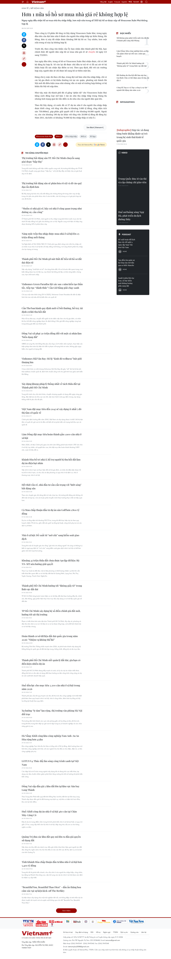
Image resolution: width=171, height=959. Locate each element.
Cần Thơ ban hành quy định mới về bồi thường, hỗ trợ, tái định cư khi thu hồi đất (52, 310)
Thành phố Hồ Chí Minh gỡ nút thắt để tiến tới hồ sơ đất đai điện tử (52, 260)
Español (124, 2)
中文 (130, 2)
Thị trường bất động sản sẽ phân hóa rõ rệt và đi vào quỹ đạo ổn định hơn (52, 185)
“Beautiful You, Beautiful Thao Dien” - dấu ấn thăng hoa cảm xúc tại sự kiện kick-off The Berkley (51, 888)
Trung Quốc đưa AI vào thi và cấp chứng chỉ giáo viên (132, 180)
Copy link (24, 58)
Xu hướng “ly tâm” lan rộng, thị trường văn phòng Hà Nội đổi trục (52, 712)
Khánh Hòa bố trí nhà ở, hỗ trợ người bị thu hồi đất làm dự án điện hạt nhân (51, 461)
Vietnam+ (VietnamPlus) (39, 1)
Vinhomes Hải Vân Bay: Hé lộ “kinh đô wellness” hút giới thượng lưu (52, 360)
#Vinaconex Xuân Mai (44, 136)
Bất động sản (37, 8)
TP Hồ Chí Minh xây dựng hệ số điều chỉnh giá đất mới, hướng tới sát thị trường (51, 612)
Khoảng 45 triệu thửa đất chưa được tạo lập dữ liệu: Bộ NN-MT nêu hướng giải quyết (50, 562)
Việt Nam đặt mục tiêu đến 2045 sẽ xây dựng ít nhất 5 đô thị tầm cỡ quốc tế (51, 410)
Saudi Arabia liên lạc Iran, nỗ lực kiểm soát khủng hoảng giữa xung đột (126, 282)
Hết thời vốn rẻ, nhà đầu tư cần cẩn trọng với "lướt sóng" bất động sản (51, 486)
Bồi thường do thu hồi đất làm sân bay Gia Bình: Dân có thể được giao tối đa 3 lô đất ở (133, 78)
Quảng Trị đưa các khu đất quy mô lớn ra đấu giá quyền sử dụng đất (51, 838)
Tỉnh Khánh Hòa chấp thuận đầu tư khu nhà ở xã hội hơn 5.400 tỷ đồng (52, 863)
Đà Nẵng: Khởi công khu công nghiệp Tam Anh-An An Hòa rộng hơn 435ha (50, 737)
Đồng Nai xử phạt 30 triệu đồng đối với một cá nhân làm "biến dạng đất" (52, 335)
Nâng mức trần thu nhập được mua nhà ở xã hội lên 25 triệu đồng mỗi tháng (50, 235)
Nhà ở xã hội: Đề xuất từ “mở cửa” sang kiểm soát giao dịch (50, 537)
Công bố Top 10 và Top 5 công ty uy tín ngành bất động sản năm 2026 (132, 88)
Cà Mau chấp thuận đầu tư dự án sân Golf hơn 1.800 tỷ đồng (50, 511)
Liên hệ (143, 932)
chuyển (91, 52)
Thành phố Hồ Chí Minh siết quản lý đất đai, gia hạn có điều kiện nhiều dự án (51, 661)
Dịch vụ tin (124, 932)
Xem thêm (66, 910)
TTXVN (115, 932)
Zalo (24, 34)
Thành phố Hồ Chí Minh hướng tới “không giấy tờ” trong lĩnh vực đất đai (52, 587)
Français (117, 2)
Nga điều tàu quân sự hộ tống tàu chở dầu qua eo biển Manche (126, 262)
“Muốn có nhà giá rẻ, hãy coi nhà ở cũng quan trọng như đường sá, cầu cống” (52, 210)
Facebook (24, 40)
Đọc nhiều (125, 33)
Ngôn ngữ (106, 932)
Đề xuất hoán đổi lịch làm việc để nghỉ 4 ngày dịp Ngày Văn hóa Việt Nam (126, 243)
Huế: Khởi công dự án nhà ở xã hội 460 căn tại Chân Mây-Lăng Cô (49, 813)
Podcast (126, 234)
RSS (92, 932)
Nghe (125, 251)
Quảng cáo (134, 932)
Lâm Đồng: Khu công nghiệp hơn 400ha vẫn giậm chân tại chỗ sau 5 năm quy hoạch (132, 53)
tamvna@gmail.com (112, 940)
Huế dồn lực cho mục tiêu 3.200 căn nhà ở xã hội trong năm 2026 (51, 687)
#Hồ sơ (83, 136)
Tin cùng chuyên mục (36, 153)
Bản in (24, 53)
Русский (136, 2)
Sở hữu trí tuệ (68, 932)
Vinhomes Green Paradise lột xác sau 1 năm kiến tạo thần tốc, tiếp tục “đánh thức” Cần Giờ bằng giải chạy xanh (52, 285)
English (110, 2)
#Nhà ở (58, 136)
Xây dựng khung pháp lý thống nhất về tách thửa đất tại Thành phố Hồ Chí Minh (51, 385)
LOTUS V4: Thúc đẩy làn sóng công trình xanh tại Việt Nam (50, 762)
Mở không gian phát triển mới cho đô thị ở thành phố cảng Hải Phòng (133, 39)
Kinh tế (25, 8)
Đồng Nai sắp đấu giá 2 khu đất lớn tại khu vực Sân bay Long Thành (50, 788)
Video (124, 152)
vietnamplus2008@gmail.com (78, 946)
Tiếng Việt (103, 2)
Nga (93, 136)
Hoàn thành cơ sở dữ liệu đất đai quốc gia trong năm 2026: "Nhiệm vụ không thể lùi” (50, 637)
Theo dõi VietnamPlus (85, 145)
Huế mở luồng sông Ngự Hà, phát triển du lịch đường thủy (131, 215)
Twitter (24, 45)
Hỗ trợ (98, 932)
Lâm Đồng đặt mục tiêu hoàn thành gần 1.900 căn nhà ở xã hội (51, 436)
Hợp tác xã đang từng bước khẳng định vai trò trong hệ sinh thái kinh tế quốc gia (133, 135)
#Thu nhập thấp (71, 136)
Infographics (127, 102)
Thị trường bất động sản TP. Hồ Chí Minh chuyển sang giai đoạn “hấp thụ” (51, 159)
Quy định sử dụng (81, 932)
